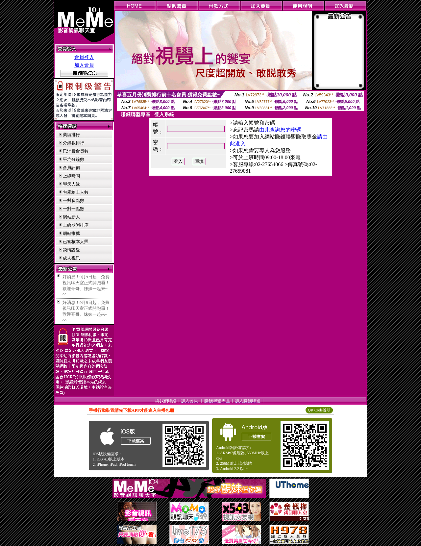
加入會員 (84, 65)
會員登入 (84, 57)
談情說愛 (71, 249)
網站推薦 (71, 233)
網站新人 (71, 216)
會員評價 (71, 167)
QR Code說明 (319, 410)
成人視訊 (71, 258)
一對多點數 (73, 200)
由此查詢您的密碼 (280, 130)
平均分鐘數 (73, 159)
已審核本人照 (75, 241)
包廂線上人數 (75, 192)
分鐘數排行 (73, 142)
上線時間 (71, 175)
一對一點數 (73, 208)
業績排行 (71, 134)
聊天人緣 (71, 184)
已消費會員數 (75, 151)
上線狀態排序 (75, 225)
